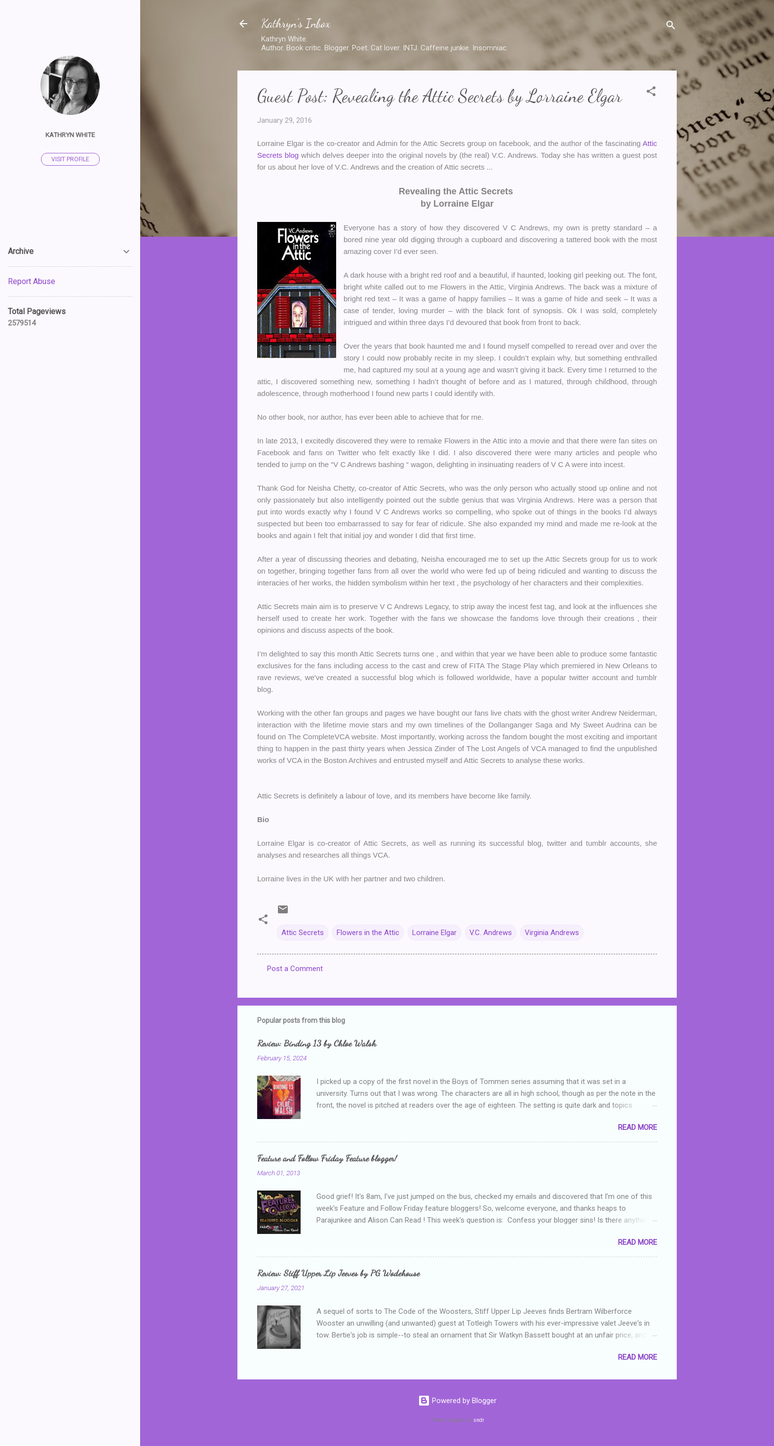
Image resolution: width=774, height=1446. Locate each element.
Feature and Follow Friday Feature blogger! (327, 1158)
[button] (651, 93)
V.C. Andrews (490, 932)
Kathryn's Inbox (295, 23)
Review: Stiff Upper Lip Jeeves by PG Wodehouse (338, 1272)
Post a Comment (295, 968)
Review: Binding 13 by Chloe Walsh (316, 1043)
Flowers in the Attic (368, 932)
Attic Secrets (302, 932)
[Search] (671, 27)
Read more (637, 1127)
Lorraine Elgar (434, 932)
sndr (478, 1420)
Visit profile (70, 159)
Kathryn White (70, 135)
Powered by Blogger (457, 1400)
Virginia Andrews (552, 932)
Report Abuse (31, 281)
